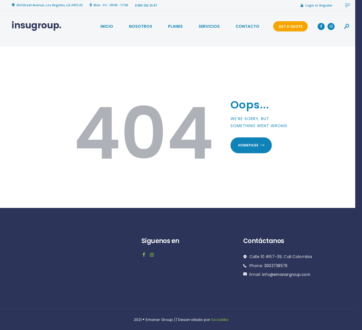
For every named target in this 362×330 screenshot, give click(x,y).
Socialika (219, 319)
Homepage (251, 146)
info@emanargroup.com (287, 274)
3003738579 (276, 265)
